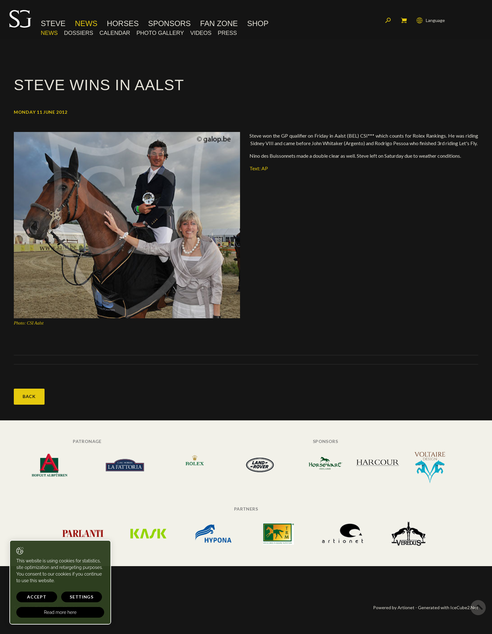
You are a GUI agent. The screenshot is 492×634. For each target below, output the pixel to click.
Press (227, 33)
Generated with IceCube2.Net (448, 607)
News (86, 23)
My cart (404, 20)
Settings (82, 596)
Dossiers (78, 33)
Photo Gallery (160, 33)
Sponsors (169, 23)
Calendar (114, 33)
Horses (123, 23)
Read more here (60, 612)
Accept (36, 596)
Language (430, 20)
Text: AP (258, 168)
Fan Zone (219, 23)
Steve (53, 23)
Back (29, 396)
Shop (258, 23)
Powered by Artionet (393, 607)
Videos (200, 33)
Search (388, 20)
